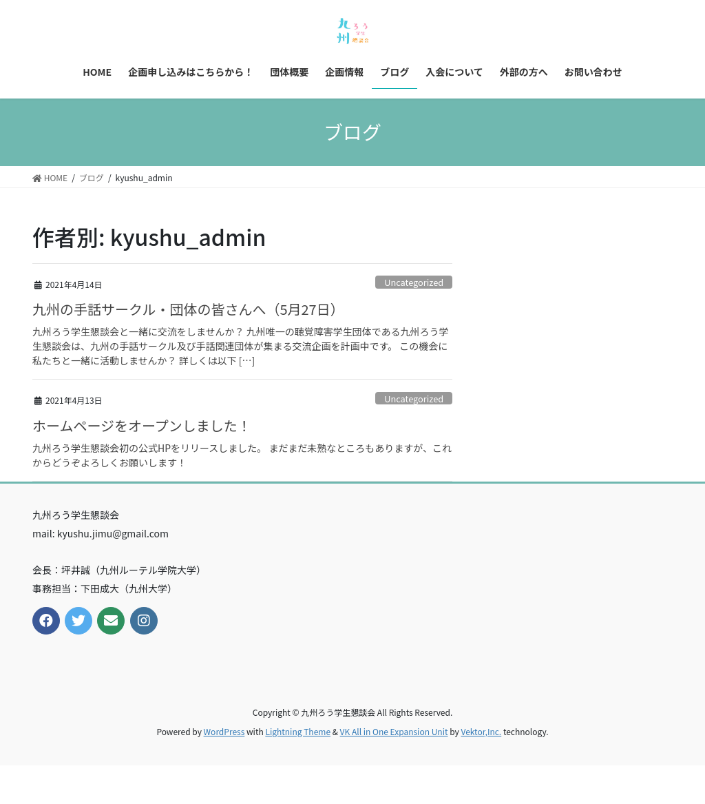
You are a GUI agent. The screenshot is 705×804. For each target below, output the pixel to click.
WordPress (224, 731)
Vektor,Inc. (481, 731)
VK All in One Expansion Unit (394, 731)
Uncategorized (413, 282)
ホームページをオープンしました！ (141, 425)
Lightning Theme (297, 731)
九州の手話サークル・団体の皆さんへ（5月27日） (188, 309)
